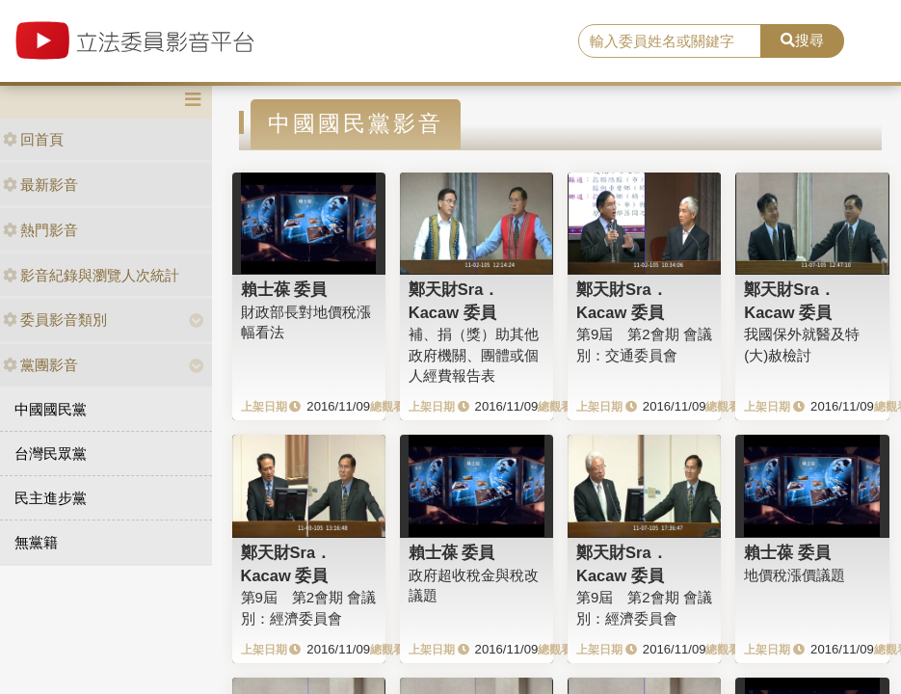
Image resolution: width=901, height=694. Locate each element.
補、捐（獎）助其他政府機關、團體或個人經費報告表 (474, 355)
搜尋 (802, 40)
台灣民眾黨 (50, 453)
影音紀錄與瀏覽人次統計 (91, 275)
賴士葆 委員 (284, 289)
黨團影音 (40, 365)
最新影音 (40, 184)
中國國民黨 (50, 409)
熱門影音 (40, 230)
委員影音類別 (55, 319)
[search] (669, 41)
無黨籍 (36, 542)
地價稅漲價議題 (794, 575)
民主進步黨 (50, 498)
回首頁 (33, 139)
